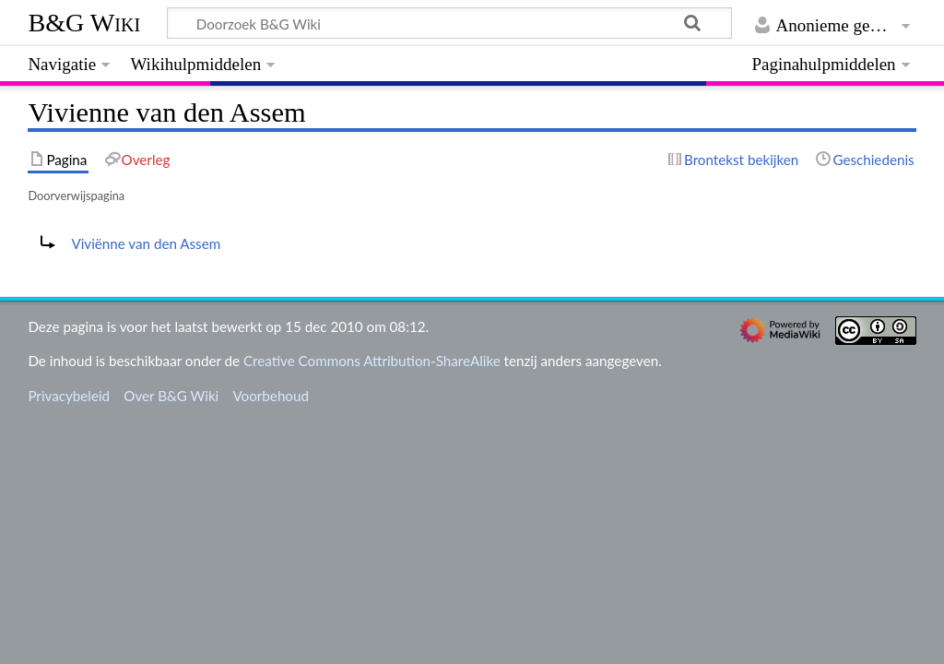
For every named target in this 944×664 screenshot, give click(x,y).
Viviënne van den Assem (145, 243)
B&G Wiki (84, 22)
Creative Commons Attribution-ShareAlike (372, 360)
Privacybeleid (69, 395)
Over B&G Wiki (171, 395)
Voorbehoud (270, 395)
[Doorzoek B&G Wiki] (449, 23)
